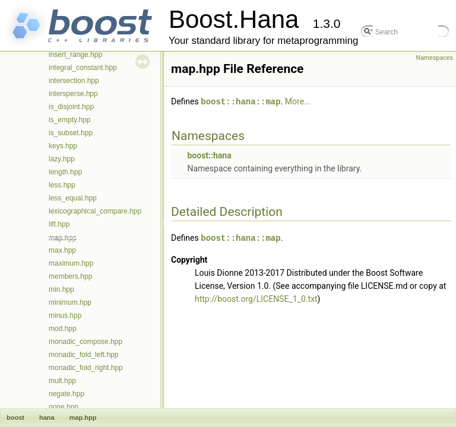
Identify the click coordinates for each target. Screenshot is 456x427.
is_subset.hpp (71, 133)
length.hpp (65, 172)
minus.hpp (65, 315)
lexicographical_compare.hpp (95, 211)
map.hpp (63, 237)
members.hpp (70, 276)
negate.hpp (66, 394)
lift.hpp (59, 224)
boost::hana (209, 155)
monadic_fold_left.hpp (83, 354)
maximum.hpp (71, 263)
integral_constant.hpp (83, 67)
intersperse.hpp (73, 94)
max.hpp (62, 250)
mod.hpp (63, 328)
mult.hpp (62, 381)
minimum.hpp (70, 302)
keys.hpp (63, 146)
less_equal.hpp (73, 198)
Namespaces (434, 58)
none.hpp (63, 407)
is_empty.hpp (69, 120)
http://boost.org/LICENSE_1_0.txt (256, 297)
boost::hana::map (240, 101)
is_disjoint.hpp (71, 107)
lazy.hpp (62, 159)
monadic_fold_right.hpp (86, 368)
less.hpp (62, 185)
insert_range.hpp (75, 54)
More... (298, 101)
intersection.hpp (74, 81)
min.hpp (61, 289)
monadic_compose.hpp (85, 341)
